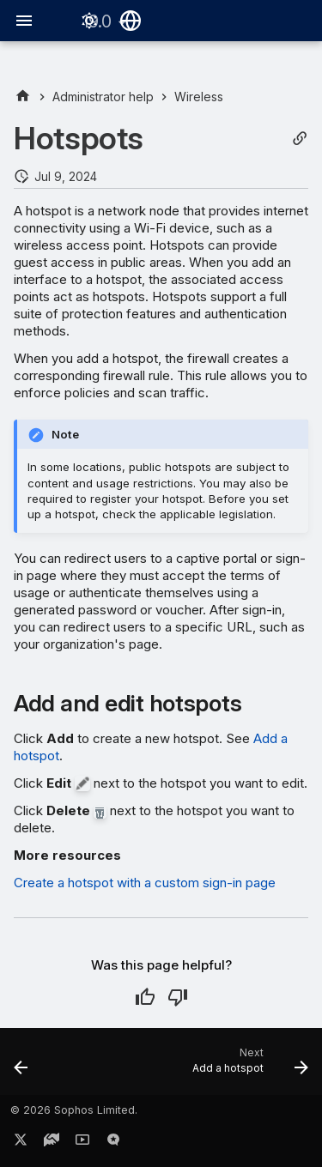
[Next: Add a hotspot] (247, 1066)
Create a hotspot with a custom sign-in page (145, 882)
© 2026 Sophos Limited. (73, 1110)
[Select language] (130, 20)
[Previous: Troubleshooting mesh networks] (21, 1066)
